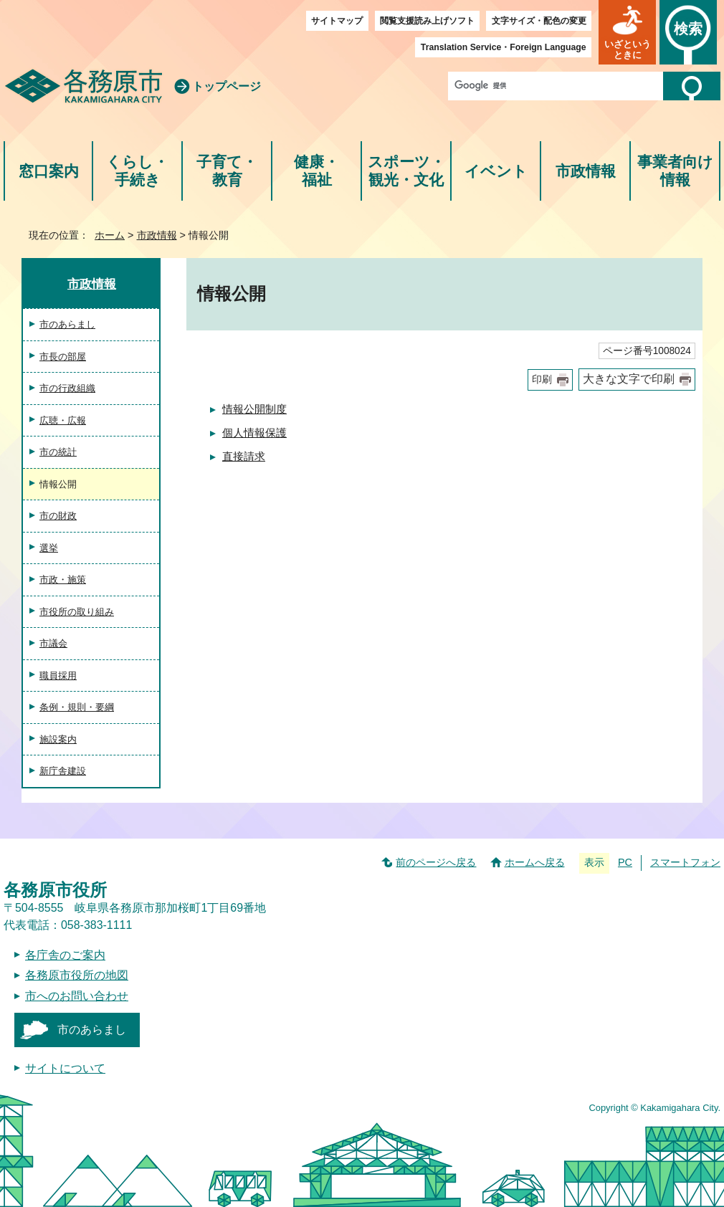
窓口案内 (49, 171)
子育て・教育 (226, 171)
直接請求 (243, 456)
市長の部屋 (62, 356)
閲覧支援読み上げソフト (427, 21)
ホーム (110, 235)
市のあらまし (67, 324)
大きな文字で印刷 (629, 379)
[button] (627, 32)
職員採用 (58, 675)
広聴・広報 (62, 420)
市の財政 (58, 515)
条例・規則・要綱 (76, 707)
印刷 (542, 379)
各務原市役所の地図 (76, 975)
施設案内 (58, 739)
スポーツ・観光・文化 (406, 171)
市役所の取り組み (76, 611)
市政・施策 (62, 579)
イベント (496, 171)
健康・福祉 (316, 171)
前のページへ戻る (436, 862)
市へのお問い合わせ (76, 996)
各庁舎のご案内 (65, 955)
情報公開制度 (254, 409)
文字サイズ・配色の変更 (539, 21)
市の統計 (58, 452)
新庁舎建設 (62, 770)
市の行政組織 (67, 388)
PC (625, 862)
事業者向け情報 (675, 171)
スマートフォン (685, 862)
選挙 (48, 548)
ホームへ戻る (535, 862)
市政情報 (586, 171)
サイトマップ (337, 21)
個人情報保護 (254, 432)
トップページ (226, 86)
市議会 (53, 643)
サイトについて (65, 1068)
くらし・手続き (137, 171)
